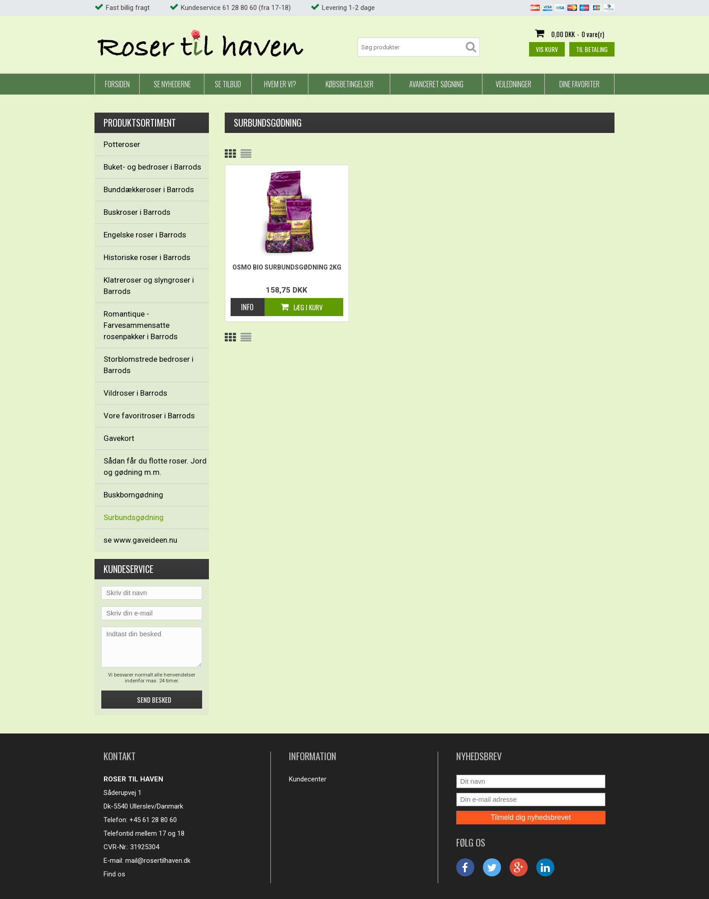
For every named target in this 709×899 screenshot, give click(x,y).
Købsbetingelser (349, 84)
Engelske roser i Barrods (145, 234)
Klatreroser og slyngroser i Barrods (149, 285)
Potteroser (122, 144)
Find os (114, 874)
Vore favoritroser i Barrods (149, 415)
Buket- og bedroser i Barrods (152, 166)
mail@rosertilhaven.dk (157, 860)
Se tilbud (228, 84)
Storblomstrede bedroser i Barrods (149, 365)
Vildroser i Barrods (135, 392)
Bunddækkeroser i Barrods (149, 189)
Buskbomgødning (133, 494)
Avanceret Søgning (436, 84)
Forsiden (117, 84)
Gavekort (119, 438)
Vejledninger (513, 84)
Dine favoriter (579, 84)
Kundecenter (307, 779)
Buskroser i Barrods (137, 212)
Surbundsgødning (134, 517)
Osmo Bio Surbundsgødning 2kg (286, 267)
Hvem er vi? (280, 84)
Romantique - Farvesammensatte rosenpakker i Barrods (141, 325)
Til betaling (592, 49)
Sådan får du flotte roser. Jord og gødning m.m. (155, 466)
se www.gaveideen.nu (140, 539)
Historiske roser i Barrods (147, 257)
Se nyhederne (172, 84)
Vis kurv (547, 49)
